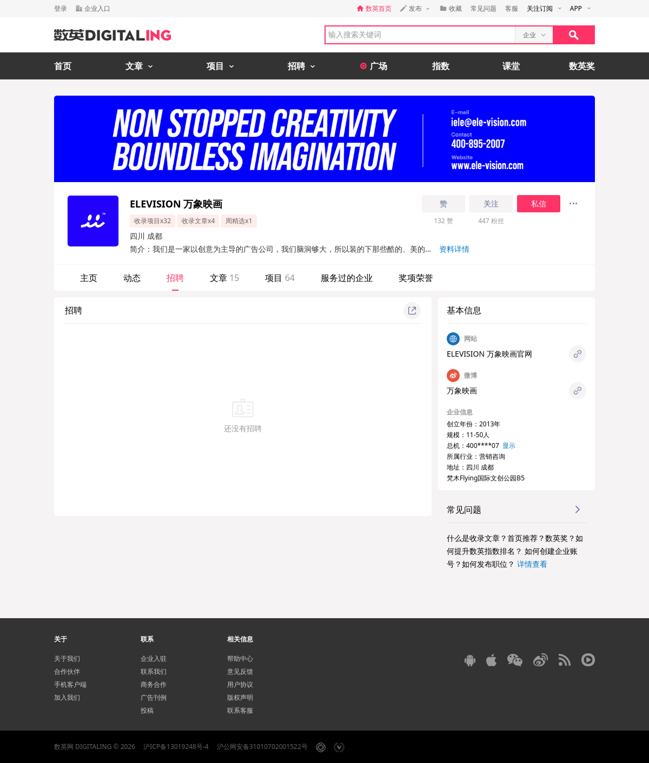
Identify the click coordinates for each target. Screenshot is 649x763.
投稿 (147, 710)
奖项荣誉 (416, 278)
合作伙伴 (67, 671)
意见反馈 (240, 671)
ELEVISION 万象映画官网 (489, 354)
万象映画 (462, 390)
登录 (60, 8)
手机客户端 (70, 684)
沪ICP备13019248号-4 (176, 746)
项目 (279, 278)
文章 (224, 278)
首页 (62, 66)
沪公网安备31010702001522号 (262, 746)
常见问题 (483, 8)
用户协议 (240, 684)
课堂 (511, 66)
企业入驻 (154, 658)
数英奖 (582, 66)
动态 (132, 278)
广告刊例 (154, 697)
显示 (508, 445)
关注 (491, 203)
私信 (538, 203)
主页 (88, 278)
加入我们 (67, 697)
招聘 (175, 278)
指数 (440, 66)
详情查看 (532, 564)
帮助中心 (240, 658)
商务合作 (154, 684)
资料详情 (454, 249)
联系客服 (240, 710)
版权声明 (240, 697)
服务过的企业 (347, 278)
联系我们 (154, 671)
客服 (511, 8)
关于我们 (67, 658)
